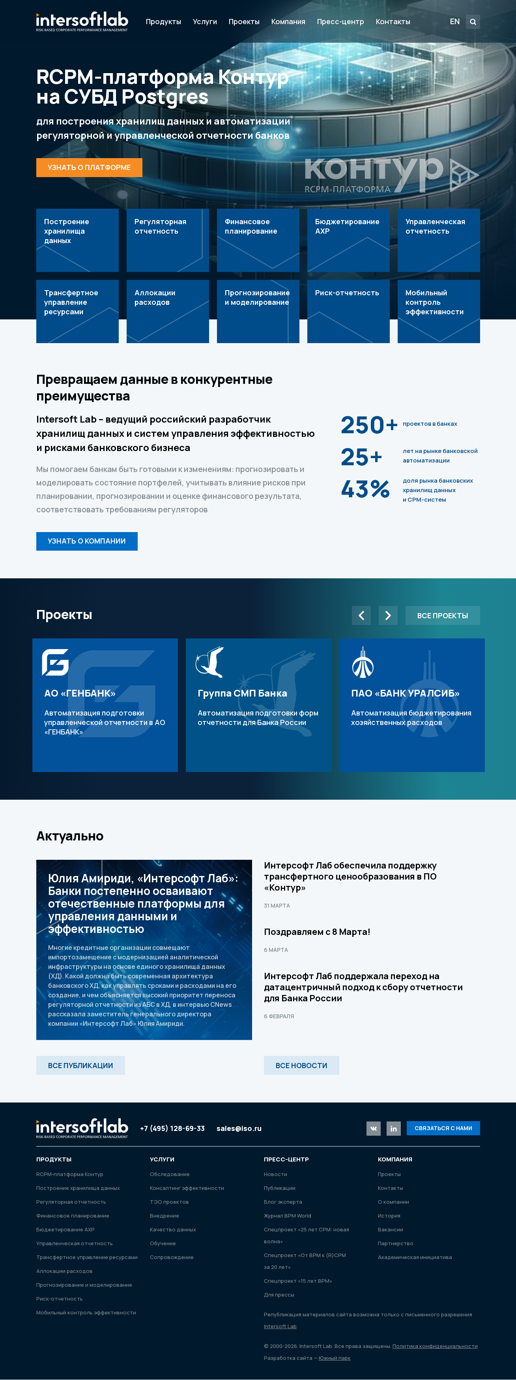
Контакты (393, 21)
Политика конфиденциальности (435, 1346)
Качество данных (173, 1229)
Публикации (279, 1188)
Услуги (205, 21)
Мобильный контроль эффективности (86, 1312)
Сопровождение (172, 1257)
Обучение (163, 1243)
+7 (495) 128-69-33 (172, 1128)
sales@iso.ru (239, 1128)
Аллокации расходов (64, 1271)
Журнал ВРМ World (287, 1216)
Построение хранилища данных (78, 1188)
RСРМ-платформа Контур (69, 1174)
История (389, 1216)
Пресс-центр (340, 21)
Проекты (244, 21)
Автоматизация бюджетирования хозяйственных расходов (412, 705)
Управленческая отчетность (74, 1243)
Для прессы (279, 1295)
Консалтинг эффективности (187, 1188)
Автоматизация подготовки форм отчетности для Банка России (258, 705)
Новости (275, 1174)
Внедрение (164, 1216)
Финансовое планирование (72, 1216)
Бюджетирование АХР (65, 1229)
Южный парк (335, 1358)
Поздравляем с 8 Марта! (317, 932)
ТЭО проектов (169, 1202)
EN (455, 21)
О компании (393, 1202)
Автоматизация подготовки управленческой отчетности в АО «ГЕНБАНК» (105, 705)
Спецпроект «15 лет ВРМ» (298, 1281)
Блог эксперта (283, 1202)
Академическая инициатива (415, 1257)
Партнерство (395, 1243)
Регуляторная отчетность (71, 1202)
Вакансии (390, 1229)
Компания (288, 21)
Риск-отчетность (59, 1299)
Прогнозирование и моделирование (84, 1285)
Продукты (163, 21)
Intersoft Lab (82, 21)
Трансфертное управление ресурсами (87, 1257)
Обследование (170, 1174)
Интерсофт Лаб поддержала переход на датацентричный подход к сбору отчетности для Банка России (363, 987)
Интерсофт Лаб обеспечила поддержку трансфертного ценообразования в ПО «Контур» (350, 877)
